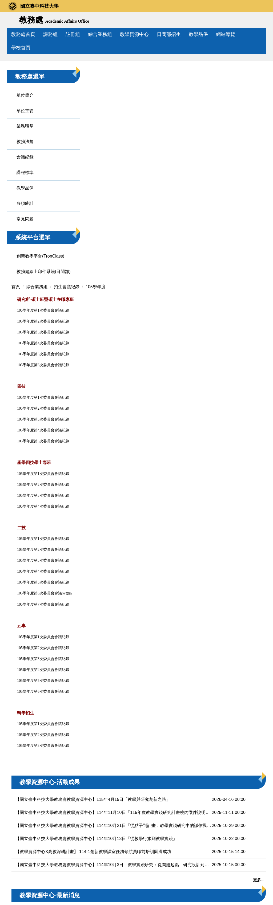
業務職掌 (25, 182)
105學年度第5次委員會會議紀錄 (95, 523)
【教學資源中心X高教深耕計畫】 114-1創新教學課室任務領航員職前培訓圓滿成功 (116, 693)
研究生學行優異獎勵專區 (245, 356)
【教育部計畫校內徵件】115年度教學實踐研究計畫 (115, 754)
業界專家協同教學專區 (245, 271)
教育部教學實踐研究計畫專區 (245, 218)
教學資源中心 (146, 34)
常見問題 (25, 274)
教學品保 (210, 34)
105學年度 (147, 129)
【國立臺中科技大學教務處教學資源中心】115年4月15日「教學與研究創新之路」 (116, 641)
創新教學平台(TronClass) (29, 314)
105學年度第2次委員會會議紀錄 (95, 490)
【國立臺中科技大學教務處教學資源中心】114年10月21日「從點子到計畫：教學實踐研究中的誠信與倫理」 (116, 667)
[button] (14, 85)
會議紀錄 (25, 212)
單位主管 (25, 166)
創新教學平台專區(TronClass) (248, 384)
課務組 (62, 34)
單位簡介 (25, 151)
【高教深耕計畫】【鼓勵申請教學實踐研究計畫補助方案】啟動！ (116, 780)
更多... (207, 722)
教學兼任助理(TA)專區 (245, 300)
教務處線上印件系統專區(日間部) (246, 416)
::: (13, 34)
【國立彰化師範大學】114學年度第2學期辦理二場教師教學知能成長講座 (116, 794)
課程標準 (25, 228)
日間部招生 (181, 34)
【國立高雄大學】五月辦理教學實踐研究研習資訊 (114, 820)
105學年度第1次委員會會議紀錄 (95, 479)
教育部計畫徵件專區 (245, 165)
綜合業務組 (112, 34)
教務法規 (25, 197)
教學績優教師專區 (245, 246)
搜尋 (259, 20)
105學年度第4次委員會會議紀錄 (95, 512)
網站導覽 (237, 34)
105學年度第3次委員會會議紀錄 (95, 501)
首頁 (67, 129)
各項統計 (25, 259)
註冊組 (85, 34)
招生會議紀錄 (118, 129)
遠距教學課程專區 (245, 190)
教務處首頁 (35, 34)
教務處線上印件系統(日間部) (31, 336)
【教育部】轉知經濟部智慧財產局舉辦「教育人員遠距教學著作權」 (116, 807)
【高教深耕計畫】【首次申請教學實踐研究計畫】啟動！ (116, 767)
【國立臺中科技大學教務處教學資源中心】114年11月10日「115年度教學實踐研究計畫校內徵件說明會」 (116, 654)
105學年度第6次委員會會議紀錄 (95, 534)
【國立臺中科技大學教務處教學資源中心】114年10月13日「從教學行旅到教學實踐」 (116, 680)
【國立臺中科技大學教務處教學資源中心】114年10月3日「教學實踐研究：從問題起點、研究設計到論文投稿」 (116, 706)
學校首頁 (20, 47)
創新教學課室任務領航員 (245, 328)
